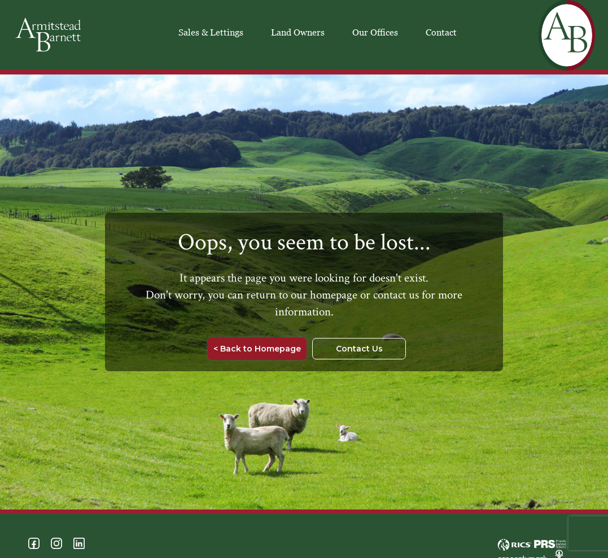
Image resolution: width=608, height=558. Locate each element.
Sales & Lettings (210, 32)
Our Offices (375, 32)
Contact (441, 32)
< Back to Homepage (257, 349)
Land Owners (298, 32)
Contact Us (359, 349)
